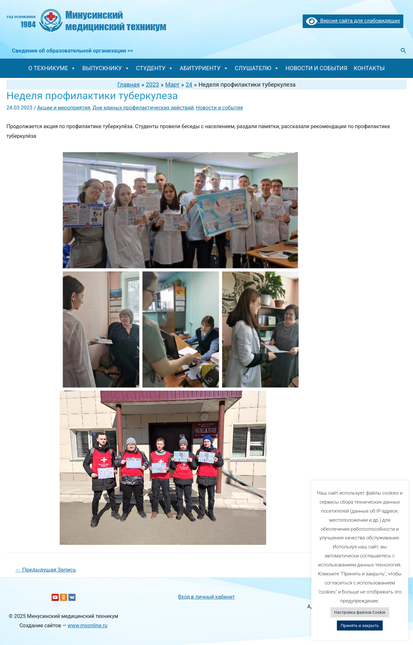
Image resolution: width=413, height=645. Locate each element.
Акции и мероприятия (63, 108)
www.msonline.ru (87, 625)
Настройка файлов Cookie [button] (359, 612)
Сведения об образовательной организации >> (72, 50)
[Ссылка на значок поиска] (404, 51)
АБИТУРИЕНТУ (204, 68)
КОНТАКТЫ (369, 68)
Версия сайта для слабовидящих (353, 21)
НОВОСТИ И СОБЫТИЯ (316, 68)
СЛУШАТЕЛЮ (257, 68)
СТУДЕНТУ (154, 68)
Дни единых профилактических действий (143, 108)
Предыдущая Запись (45, 569)
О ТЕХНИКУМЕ (52, 68)
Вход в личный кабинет (206, 597)
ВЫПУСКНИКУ (106, 68)
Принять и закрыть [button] (359, 625)
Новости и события (219, 108)
